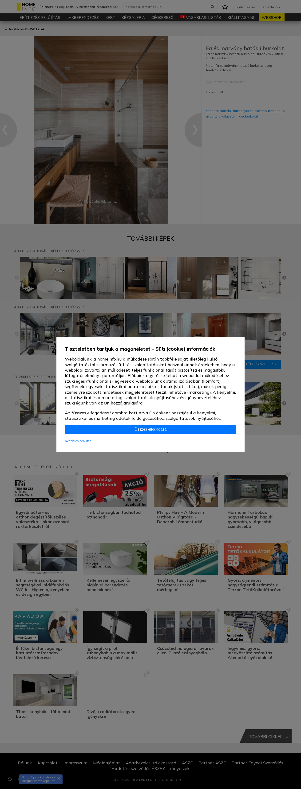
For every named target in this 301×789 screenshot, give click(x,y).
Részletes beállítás (78, 441)
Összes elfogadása (150, 429)
